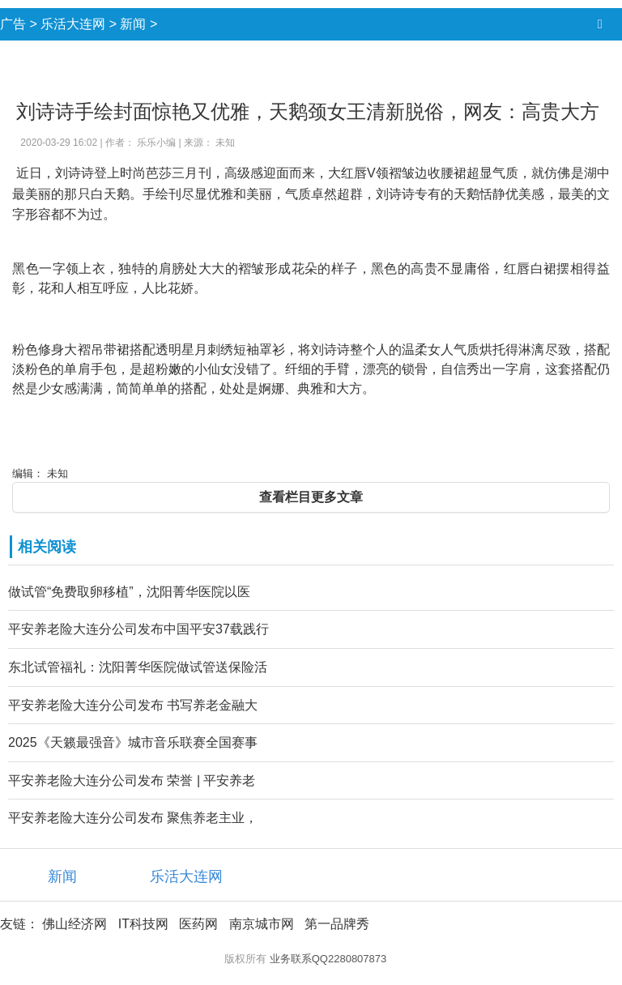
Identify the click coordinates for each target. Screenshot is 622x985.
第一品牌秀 (337, 924)
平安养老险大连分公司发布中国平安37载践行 (138, 629)
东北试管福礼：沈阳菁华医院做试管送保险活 (137, 667)
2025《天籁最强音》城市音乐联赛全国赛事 (133, 742)
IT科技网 (143, 924)
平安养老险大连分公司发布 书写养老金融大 (133, 705)
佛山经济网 (74, 924)
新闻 (133, 24)
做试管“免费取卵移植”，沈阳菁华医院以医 (129, 592)
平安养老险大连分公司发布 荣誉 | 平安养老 (132, 780)
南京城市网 (261, 924)
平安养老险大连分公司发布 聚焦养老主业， (133, 818)
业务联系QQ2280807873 (328, 959)
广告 (13, 24)
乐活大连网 (72, 24)
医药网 (198, 924)
